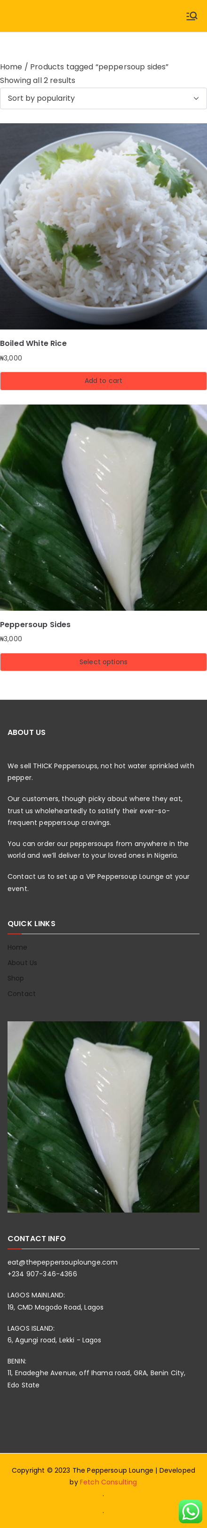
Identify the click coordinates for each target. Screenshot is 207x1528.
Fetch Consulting (108, 1482)
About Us (22, 962)
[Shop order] (103, 99)
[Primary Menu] (191, 15)
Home (11, 66)
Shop (16, 978)
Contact (22, 993)
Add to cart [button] (104, 380)
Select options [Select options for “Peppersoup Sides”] (103, 662)
